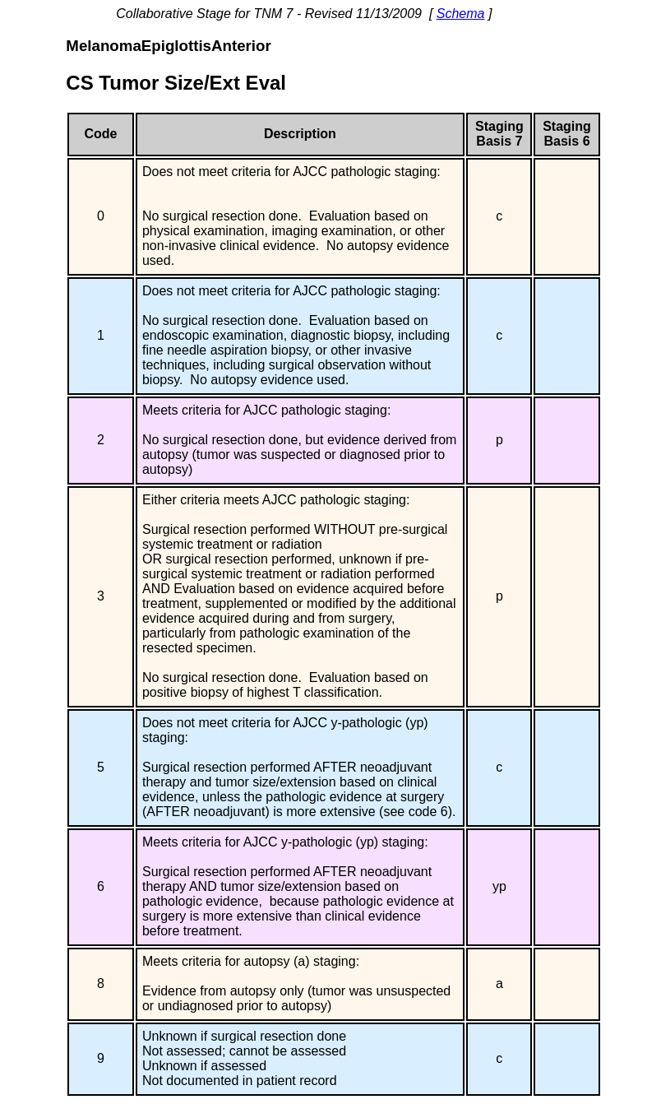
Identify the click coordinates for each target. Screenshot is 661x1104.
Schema (461, 14)
